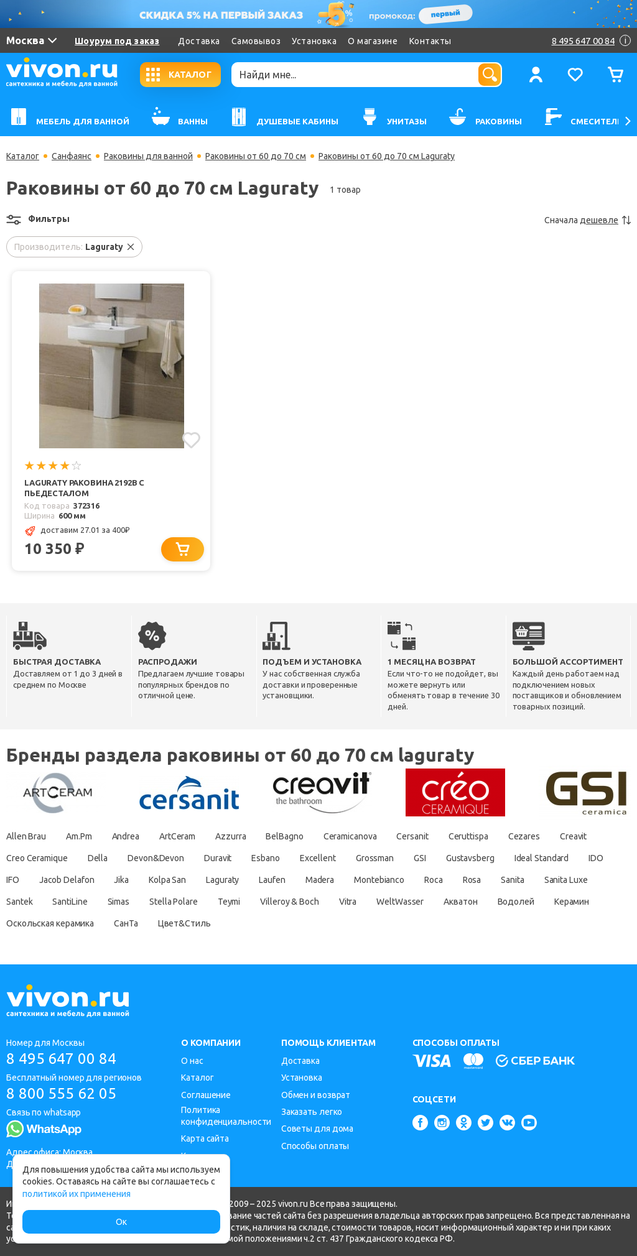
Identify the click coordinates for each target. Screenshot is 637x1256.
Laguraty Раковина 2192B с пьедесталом (84, 487)
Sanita (512, 880)
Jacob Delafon (67, 880)
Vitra (348, 902)
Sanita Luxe (566, 880)
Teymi (229, 902)
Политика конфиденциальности (226, 1116)
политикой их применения (76, 1194)
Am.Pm (79, 836)
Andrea (125, 836)
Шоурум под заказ (117, 41)
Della (98, 858)
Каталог (22, 156)
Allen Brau (26, 836)
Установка (314, 41)
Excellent (318, 858)
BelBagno (284, 836)
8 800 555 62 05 (61, 1093)
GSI (420, 858)
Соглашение (206, 1095)
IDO (595, 858)
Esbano (265, 858)
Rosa (472, 880)
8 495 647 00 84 (61, 1058)
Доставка (199, 41)
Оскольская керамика (50, 923)
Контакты (430, 41)
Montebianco (379, 880)
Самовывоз (256, 41)
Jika (121, 880)
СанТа (126, 923)
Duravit (217, 858)
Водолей (516, 902)
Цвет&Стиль (184, 923)
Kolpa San (167, 880)
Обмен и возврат (316, 1095)
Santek (19, 902)
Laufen (272, 880)
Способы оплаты (315, 1146)
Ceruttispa (468, 836)
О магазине (373, 41)
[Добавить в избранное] (191, 440)
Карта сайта (205, 1138)
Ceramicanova (350, 836)
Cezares (524, 836)
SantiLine (69, 902)
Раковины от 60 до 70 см (255, 156)
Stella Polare (173, 902)
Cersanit (412, 836)
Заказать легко (312, 1112)
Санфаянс (71, 156)
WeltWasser (400, 902)
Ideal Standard (541, 858)
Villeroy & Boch (289, 902)
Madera (319, 880)
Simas (119, 902)
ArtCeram (177, 836)
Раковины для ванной (148, 156)
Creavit (573, 836)
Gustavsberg (470, 858)
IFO (12, 880)
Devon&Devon (156, 858)
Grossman (375, 858)
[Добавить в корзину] (182, 549)
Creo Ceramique (37, 858)
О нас (192, 1061)
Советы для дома (317, 1129)
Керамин (571, 902)
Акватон (460, 902)
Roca (433, 880)
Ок (121, 1222)
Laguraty (222, 880)
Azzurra (230, 836)
